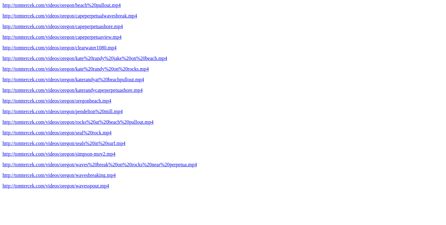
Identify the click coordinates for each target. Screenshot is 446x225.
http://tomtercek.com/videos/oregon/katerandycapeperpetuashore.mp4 (73, 90)
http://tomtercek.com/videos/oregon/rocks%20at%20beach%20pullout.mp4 (78, 122)
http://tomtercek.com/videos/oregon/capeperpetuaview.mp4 (62, 37)
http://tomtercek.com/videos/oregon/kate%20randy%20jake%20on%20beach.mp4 (85, 58)
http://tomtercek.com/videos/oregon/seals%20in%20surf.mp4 (64, 143)
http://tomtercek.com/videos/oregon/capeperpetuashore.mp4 (63, 26)
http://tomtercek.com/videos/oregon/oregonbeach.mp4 (57, 100)
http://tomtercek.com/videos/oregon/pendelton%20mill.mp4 (63, 111)
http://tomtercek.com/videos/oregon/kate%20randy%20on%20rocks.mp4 (76, 69)
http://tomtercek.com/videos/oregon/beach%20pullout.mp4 (62, 5)
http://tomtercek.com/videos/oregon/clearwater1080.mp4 (59, 47)
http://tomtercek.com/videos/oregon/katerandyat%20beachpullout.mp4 (73, 79)
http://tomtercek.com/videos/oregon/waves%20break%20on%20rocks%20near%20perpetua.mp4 (100, 164)
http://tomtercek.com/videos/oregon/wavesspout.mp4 (56, 185)
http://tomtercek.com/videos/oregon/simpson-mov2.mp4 (59, 154)
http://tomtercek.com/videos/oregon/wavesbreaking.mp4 (59, 175)
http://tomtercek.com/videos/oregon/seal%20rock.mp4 (57, 132)
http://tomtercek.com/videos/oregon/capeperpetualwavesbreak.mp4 (70, 15)
